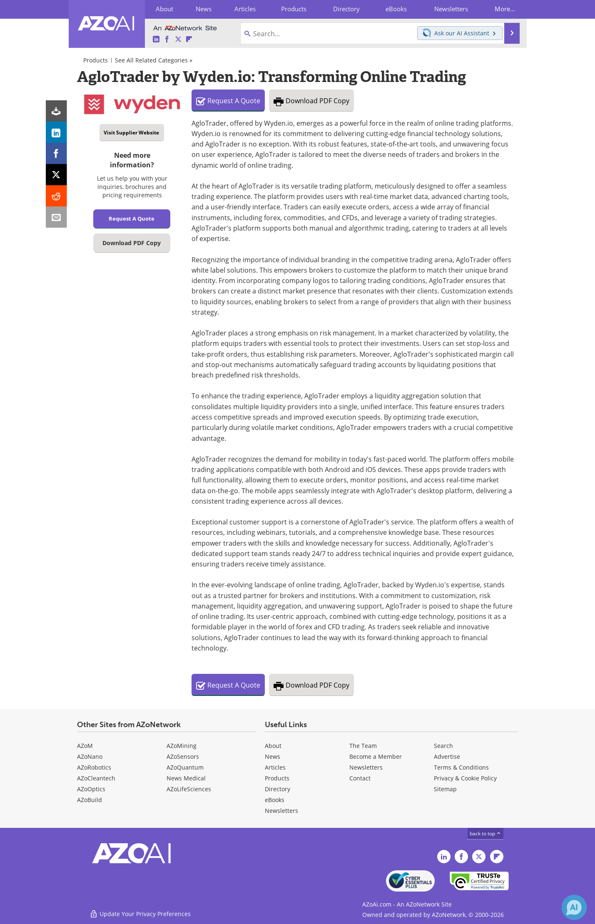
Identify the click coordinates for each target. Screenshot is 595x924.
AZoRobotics (94, 767)
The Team (363, 746)
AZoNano (89, 756)
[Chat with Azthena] (574, 907)
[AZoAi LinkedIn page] (156, 39)
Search (443, 746)
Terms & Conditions (461, 767)
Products (95, 60)
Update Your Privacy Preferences (140, 913)
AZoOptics (91, 789)
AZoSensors (183, 756)
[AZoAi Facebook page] (167, 39)
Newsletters (366, 767)
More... (504, 9)
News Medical (186, 778)
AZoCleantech (96, 778)
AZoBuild (89, 800)
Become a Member (375, 756)
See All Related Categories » (153, 60)
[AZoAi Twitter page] (178, 39)
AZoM (85, 746)
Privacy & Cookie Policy (465, 778)
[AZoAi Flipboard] (189, 39)
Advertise (447, 756)
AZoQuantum (185, 767)
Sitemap (445, 789)
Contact (360, 778)
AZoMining (182, 746)
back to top (485, 833)
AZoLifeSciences (189, 789)
